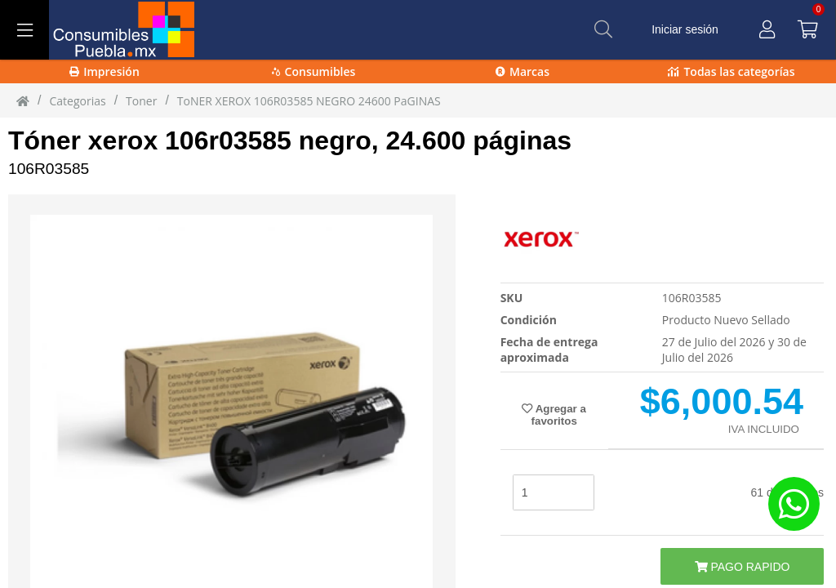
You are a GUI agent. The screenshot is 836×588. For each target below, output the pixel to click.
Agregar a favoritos (553, 415)
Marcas (522, 71)
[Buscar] (603, 29)
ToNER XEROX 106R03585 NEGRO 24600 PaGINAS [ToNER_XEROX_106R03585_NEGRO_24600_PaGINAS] (309, 101)
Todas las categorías (731, 71)
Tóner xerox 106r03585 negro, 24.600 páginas (289, 140)
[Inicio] (22, 100)
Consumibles (314, 71)
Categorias (77, 101)
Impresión (104, 71)
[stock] (553, 492)
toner (141, 101)
